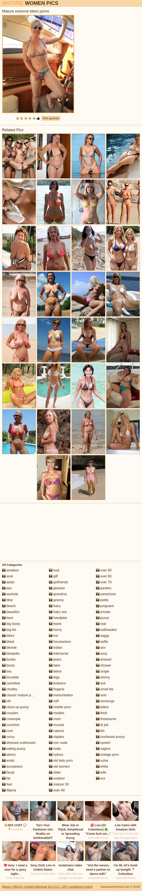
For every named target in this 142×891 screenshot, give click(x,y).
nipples (56, 737)
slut (101, 683)
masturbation (61, 695)
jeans (55, 659)
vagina (103, 748)
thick (101, 713)
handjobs (58, 618)
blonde (9, 647)
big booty (11, 624)
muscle (56, 725)
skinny (103, 677)
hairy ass (58, 612)
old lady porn (61, 760)
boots (8, 665)
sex (101, 647)
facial (8, 772)
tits (100, 731)
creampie (11, 719)
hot (53, 635)
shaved (103, 659)
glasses (57, 588)
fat (6, 778)
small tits (105, 689)
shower (103, 665)
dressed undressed (18, 742)
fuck (54, 570)
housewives (60, 641)
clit (6, 701)
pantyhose (106, 594)
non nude (58, 742)
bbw (7, 600)
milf (53, 701)
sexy (101, 653)
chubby (9, 689)
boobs (9, 659)
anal (7, 576)
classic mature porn (19, 695)
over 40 (57, 790)
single (102, 671)
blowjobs (11, 653)
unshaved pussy (110, 737)
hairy (55, 606)
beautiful (10, 612)
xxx (100, 778)
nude (55, 748)
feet (7, 784)
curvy (8, 737)
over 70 (104, 582)
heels (55, 624)
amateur (10, 570)
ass (7, 588)
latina (55, 671)
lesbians (57, 683)
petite (102, 600)
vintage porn (107, 754)
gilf (53, 576)
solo (101, 695)
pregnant (105, 606)
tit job (102, 725)
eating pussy (13, 748)
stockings (105, 701)
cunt (7, 731)
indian (55, 647)
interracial (58, 653)
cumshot (10, 725)
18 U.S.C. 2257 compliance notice (70, 886)
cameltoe (11, 683)
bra (6, 671)
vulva (102, 760)
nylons (56, 754)
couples (10, 713)
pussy (102, 618)
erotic (8, 760)
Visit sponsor (50, 118)
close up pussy (15, 707)
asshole (10, 594)
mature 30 (58, 784)
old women (59, 766)
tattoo (102, 707)
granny (56, 600)
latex (54, 665)
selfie (102, 641)
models (56, 713)
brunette (10, 677)
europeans (12, 766)
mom (55, 719)
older (55, 772)
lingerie (56, 689)
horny (55, 630)
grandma (58, 594)
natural (56, 731)
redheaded (106, 630)
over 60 (104, 576)
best (7, 618)
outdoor (57, 778)
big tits (9, 630)
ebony (9, 754)
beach (9, 606)
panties (103, 588)
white (102, 766)
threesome (106, 719)
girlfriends (58, 582)
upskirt (103, 742)
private (103, 612)
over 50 (104, 570)
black (8, 641)
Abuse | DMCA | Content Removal (24, 886)
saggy (102, 635)
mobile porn (60, 707)
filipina (9, 790)
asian (8, 582)
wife (101, 772)
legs (54, 677)
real (101, 624)
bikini (8, 635)
